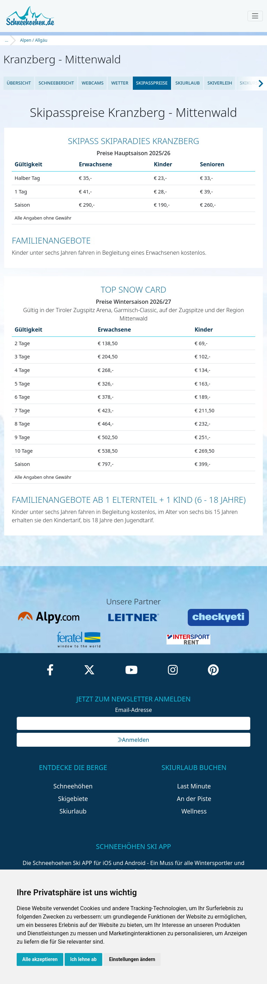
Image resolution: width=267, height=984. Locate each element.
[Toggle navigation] (255, 16)
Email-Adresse (133, 710)
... (6, 40)
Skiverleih (220, 83)
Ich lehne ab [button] (83, 959)
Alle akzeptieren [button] (40, 959)
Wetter (119, 83)
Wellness (194, 811)
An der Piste (194, 798)
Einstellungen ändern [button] (132, 959)
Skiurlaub (187, 83)
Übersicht (19, 83)
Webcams (93, 83)
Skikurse (250, 83)
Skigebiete (73, 798)
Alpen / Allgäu (33, 40)
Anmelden (133, 740)
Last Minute (194, 786)
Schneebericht (56, 83)
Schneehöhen (73, 786)
